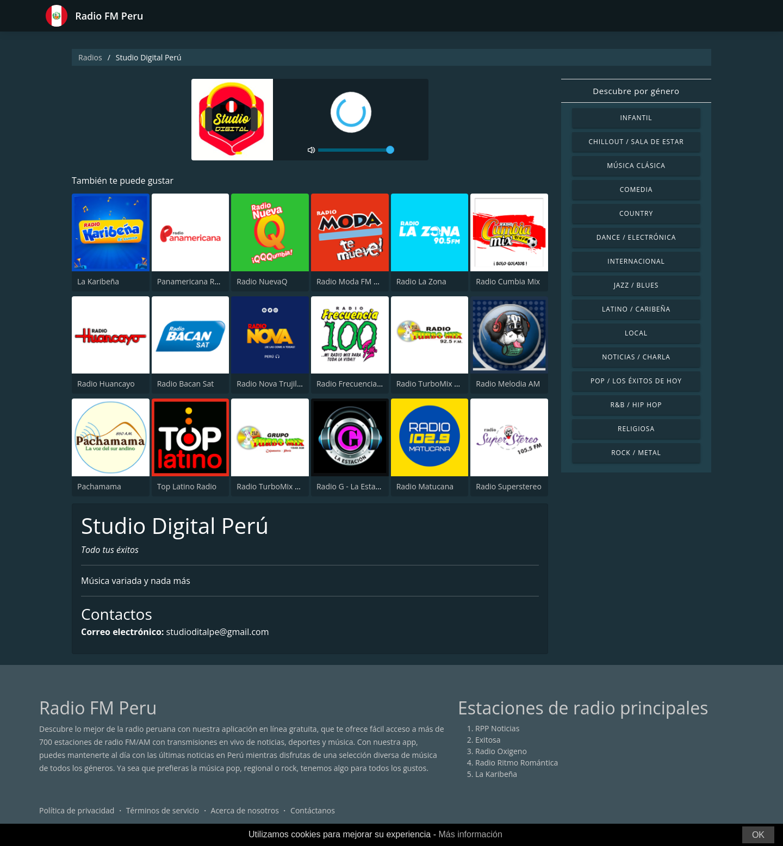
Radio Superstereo (509, 486)
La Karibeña (98, 281)
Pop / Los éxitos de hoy (636, 380)
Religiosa (636, 428)
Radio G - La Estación (353, 486)
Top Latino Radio (187, 486)
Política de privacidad (76, 810)
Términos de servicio (163, 810)
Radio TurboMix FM (430, 383)
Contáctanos (312, 810)
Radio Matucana (424, 486)
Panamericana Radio (193, 281)
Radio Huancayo (106, 383)
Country (636, 213)
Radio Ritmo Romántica (516, 762)
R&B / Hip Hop (636, 404)
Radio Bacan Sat (185, 383)
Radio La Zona (421, 281)
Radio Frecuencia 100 (354, 383)
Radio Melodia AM (508, 383)
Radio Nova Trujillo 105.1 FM (287, 383)
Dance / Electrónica (636, 237)
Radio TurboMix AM (271, 486)
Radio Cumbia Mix (508, 281)
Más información (470, 834)
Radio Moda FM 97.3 (352, 281)
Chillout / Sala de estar (635, 141)
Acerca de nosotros (245, 810)
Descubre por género (636, 90)
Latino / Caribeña (636, 309)
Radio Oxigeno (501, 751)
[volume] (356, 150)
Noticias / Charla (636, 357)
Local (636, 333)
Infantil (636, 117)
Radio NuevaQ (262, 281)
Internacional (635, 261)
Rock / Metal (636, 452)
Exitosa (488, 740)
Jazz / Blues (636, 285)
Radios (90, 57)
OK (758, 834)
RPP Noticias (497, 728)
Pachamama (99, 486)
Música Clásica (636, 165)
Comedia (636, 189)
